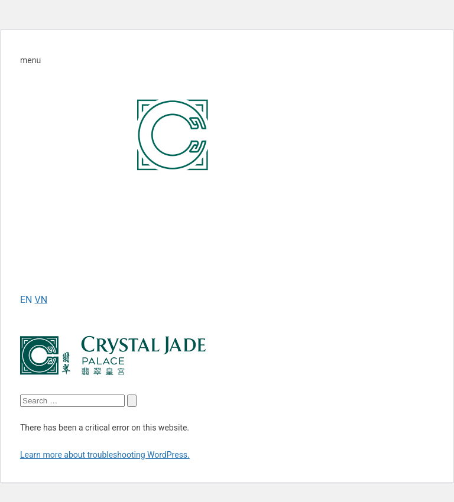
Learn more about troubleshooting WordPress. (105, 454)
